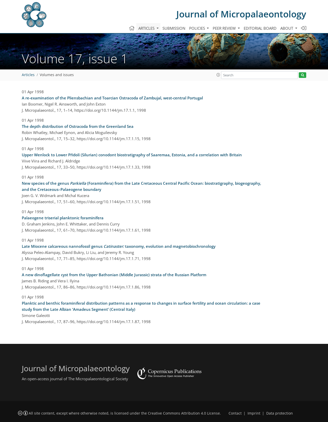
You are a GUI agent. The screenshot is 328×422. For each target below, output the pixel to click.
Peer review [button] (225, 28)
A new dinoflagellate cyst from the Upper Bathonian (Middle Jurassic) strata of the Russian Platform (114, 274)
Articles (28, 75)
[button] (218, 75)
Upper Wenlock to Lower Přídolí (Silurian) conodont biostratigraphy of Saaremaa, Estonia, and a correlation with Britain (132, 154)
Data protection (279, 413)
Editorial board (260, 28)
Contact (235, 413)
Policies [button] (197, 28)
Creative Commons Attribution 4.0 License (184, 413)
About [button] (287, 28)
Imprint (254, 413)
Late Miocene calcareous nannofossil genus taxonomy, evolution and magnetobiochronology (119, 246)
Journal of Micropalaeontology (241, 14)
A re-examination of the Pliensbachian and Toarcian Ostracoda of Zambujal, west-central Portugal (112, 97)
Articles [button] (147, 28)
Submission (173, 28)
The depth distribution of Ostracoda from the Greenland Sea (78, 126)
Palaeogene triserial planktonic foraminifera (63, 217)
